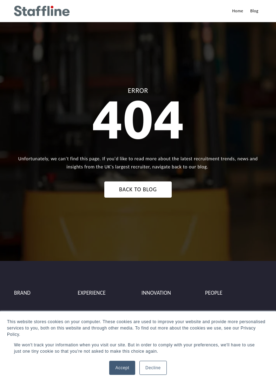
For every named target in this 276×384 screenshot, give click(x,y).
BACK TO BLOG (138, 189)
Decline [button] (153, 367)
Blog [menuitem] (254, 10)
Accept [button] (122, 367)
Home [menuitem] (237, 10)
